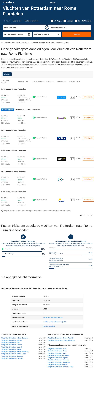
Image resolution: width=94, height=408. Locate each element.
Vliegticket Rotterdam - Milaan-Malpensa (15, 351)
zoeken (77, 34)
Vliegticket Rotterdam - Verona (11, 345)
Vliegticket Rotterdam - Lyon (57, 349)
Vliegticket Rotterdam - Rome (57, 364)
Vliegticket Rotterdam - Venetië (11, 347)
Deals (52, 3)
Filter (8, 74)
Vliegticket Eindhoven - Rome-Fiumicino (61, 338)
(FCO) (54, 322)
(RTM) (53, 317)
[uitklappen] (2, 369)
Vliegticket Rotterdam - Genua (11, 340)
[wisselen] (47, 27)
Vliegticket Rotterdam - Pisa (10, 342)
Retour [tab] (7, 21)
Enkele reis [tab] (17, 21)
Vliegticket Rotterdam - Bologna (12, 356)
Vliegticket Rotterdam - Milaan (11, 349)
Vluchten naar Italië (49, 326)
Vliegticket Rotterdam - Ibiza (57, 351)
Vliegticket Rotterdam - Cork (57, 353)
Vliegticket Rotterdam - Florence (12, 358)
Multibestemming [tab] (31, 21)
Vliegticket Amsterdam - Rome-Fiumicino (61, 340)
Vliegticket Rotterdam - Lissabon (58, 355)
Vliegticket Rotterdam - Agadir (58, 358)
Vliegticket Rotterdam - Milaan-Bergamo (14, 338)
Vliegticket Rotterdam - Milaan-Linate (13, 354)
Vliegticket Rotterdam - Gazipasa (59, 362)
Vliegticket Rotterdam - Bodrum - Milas (60, 367)
